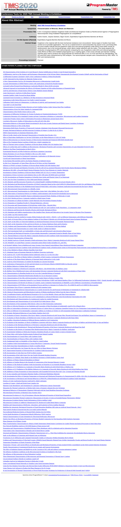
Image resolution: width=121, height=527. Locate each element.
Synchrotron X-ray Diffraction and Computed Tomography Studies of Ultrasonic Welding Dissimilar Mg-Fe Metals (38, 438)
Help (32, 17)
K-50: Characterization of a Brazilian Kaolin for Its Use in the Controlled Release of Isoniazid (31, 273)
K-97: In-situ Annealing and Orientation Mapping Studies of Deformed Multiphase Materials (31, 374)
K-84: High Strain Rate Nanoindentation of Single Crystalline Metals (24, 346)
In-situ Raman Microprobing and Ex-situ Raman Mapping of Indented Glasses (27, 161)
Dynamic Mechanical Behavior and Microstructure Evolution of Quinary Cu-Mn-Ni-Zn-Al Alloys (33, 130)
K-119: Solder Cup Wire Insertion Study (15, 214)
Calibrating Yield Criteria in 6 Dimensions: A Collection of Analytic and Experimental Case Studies (33, 102)
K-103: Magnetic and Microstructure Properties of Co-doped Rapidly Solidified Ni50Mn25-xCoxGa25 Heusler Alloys (39, 182)
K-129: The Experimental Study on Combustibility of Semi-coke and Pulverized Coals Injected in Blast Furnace (37, 231)
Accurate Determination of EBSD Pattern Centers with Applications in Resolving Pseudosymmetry (33, 83)
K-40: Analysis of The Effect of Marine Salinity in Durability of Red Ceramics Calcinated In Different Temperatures (38, 257)
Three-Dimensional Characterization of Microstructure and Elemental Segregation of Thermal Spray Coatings (36, 456)
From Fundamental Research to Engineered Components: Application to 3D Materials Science (31, 156)
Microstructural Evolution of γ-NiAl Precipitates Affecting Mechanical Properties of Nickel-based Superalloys (37, 395)
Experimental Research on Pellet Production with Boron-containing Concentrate (27, 151)
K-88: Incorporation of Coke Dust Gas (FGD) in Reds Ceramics (22, 353)
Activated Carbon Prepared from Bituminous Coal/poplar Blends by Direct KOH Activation (31, 86)
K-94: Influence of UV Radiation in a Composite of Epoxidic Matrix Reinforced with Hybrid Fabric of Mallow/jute (38, 367)
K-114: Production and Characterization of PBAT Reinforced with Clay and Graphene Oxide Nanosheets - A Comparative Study (42, 207)
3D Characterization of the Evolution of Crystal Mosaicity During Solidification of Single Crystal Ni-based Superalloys (39, 72)
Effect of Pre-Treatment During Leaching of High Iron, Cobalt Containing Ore (27, 142)
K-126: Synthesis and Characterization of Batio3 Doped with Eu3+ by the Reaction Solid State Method (34, 226)
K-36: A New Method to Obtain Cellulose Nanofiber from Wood (22, 250)
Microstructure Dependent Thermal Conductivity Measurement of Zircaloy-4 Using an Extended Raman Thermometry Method (41, 398)
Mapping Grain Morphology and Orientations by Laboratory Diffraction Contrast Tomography (31, 385)
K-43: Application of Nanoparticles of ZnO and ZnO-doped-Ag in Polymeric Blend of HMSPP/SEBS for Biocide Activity (40, 264)
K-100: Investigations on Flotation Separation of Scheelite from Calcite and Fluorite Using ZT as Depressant (36, 177)
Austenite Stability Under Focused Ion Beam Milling (19, 95)
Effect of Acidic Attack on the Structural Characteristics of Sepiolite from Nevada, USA (30, 135)
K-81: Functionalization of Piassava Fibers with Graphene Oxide (23, 339)
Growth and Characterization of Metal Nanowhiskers (19, 158)
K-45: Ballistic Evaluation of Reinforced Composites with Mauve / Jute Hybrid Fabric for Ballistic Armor (35, 268)
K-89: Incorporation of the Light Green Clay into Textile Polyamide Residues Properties (30, 355)
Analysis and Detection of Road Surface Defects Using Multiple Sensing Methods (28, 90)
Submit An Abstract (44, 17)
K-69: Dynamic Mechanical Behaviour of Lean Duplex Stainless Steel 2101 (26, 313)
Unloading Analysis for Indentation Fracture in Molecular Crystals (23, 461)
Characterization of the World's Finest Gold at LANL (19, 112)
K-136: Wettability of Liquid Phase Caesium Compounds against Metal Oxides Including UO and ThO (35, 243)
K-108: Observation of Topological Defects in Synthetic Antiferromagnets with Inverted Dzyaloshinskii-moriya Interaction (40, 193)
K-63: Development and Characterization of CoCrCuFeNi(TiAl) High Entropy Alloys (29, 301)
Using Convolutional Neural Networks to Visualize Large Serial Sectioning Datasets (28, 463)
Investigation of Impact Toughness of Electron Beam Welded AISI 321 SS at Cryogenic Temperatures (34, 172)
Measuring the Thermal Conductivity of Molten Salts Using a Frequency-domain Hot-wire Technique (34, 388)
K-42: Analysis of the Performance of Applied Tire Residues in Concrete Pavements (28, 261)
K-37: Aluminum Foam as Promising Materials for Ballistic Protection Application (28, 252)
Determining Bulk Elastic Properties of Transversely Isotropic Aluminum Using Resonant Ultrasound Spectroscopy (38, 128)
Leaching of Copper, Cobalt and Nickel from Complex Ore (21, 383)
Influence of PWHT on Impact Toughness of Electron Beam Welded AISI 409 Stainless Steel (31, 165)
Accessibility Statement (91, 475)
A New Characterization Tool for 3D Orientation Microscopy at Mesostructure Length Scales (31, 81)
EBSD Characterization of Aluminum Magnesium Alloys (20, 133)
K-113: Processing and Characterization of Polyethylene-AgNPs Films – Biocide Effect (29, 205)
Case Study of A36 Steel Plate (12, 104)
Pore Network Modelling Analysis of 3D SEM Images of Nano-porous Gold (26, 426)
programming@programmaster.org (59, 475)
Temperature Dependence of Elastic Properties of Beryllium (21, 442)
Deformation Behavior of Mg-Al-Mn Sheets (16, 126)
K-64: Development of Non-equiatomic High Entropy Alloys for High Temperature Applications (32, 304)
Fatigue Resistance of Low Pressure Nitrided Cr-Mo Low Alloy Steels (24, 154)
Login (3, 17)
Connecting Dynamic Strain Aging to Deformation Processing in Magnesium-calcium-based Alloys (33, 119)
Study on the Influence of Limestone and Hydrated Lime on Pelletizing (24, 435)
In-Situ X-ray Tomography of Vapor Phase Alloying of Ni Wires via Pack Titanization (29, 163)
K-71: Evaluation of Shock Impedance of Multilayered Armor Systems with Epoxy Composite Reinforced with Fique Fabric (41, 318)
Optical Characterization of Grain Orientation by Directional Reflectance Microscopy (29, 416)
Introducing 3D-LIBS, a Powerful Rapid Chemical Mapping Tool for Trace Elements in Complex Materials (35, 170)
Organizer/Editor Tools (109, 17)
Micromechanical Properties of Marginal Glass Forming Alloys (22, 392)
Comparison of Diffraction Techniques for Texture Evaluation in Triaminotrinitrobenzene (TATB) (32, 114)
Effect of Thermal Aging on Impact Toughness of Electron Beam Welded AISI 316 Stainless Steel (32, 144)
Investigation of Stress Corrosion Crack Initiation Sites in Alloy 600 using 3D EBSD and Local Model (34, 175)
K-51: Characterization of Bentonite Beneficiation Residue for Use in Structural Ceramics (30, 275)
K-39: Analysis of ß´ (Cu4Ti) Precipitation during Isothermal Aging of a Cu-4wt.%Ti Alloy (31, 254)
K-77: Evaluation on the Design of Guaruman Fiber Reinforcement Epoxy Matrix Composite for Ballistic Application (39, 329)
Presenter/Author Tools (87, 17)
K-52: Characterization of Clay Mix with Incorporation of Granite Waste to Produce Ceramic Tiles (33, 278)
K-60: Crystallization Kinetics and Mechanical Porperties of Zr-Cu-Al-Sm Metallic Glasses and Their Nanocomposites (39, 294)
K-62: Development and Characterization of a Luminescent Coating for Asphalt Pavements (30, 299)
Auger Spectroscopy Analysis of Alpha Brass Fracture (19, 93)
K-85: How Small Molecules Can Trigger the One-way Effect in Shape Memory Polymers (30, 348)
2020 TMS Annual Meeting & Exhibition (51, 25)
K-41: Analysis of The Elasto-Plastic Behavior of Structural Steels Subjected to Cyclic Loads (31, 259)
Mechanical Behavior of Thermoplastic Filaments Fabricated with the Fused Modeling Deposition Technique (36, 390)
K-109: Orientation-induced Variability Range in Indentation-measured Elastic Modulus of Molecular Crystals (36, 196)
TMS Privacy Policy (77, 475)
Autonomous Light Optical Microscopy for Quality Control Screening (24, 100)
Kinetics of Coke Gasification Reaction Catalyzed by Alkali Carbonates (25, 381)
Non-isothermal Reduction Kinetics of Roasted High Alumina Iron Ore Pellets (27, 412)
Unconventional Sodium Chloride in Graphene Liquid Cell (21, 459)
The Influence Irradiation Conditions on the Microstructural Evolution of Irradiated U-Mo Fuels (32, 452)
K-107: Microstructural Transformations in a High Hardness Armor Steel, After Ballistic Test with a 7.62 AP (36, 191)
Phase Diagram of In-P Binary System (14, 421)
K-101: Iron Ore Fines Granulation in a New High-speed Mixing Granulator (26, 179)
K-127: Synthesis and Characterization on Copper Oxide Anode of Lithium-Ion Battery (29, 228)
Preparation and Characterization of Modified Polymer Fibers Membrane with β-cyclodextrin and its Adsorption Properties (40, 428)
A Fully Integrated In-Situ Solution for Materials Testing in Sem (22, 79)
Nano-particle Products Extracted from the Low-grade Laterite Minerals (25, 409)
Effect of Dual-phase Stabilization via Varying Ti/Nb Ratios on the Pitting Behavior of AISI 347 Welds (34, 137)
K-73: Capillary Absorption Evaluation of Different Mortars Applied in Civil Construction (30, 320)
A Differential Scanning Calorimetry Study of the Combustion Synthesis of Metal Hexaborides (32, 76)
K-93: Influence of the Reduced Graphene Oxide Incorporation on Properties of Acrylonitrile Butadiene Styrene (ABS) (39, 364)
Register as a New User (18, 17)
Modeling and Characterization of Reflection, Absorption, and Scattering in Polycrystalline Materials (33, 405)
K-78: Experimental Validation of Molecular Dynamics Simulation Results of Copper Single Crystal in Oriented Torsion (39, 332)
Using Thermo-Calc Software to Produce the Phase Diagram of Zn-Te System (26, 468)
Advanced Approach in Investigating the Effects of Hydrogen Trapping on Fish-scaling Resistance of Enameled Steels (39, 88)
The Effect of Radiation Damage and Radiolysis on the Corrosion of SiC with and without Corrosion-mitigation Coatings (40, 449)
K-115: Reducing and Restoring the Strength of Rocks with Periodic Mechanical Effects (30, 210)
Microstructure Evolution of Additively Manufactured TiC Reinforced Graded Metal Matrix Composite (34, 402)
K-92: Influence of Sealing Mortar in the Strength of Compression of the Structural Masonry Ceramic (34, 362)
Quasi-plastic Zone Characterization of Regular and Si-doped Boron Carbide (26, 430)
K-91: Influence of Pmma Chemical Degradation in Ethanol (21, 360)
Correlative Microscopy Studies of (26, 121)
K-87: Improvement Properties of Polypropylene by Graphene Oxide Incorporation (28, 350)
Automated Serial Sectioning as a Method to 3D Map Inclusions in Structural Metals (28, 97)
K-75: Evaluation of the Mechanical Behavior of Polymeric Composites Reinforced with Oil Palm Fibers (35, 325)
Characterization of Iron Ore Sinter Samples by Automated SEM (22, 109)
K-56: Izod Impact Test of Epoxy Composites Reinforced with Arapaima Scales (27, 287)
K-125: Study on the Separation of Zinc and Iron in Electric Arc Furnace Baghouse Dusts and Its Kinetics (35, 224)
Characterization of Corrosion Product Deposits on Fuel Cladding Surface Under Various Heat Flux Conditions (37, 107)
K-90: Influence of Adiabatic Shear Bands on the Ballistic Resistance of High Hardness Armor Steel (33, 357)
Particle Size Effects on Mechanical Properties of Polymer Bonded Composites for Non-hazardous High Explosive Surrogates (41, 419)
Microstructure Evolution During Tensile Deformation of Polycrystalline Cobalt (27, 400)
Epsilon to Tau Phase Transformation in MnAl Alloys (19, 149)
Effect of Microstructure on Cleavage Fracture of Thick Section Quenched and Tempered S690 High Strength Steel (38, 140)
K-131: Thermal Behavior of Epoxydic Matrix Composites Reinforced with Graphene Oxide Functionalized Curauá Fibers (40, 235)
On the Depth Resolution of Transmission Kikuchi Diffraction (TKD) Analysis (27, 414)
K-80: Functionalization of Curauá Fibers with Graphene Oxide (22, 336)
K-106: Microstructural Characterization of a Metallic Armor (21, 189)
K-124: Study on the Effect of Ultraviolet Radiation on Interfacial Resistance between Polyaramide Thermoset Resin (38, 221)
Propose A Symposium (64, 17)
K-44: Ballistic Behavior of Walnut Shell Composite (19, 266)
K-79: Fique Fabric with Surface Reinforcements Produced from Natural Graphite (28, 334)
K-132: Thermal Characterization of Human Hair (18, 238)
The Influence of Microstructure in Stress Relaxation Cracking (22, 454)
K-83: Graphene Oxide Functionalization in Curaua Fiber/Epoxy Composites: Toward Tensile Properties (34, 343)
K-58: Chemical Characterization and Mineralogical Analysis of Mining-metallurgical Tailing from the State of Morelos (39, 292)
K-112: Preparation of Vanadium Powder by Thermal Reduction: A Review (26, 203)
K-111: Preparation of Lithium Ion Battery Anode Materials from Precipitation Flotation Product (32, 200)
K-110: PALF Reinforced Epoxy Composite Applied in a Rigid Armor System (26, 198)
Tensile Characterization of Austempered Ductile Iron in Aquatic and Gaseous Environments (31, 447)
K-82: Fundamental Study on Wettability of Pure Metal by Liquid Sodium (25, 341)
